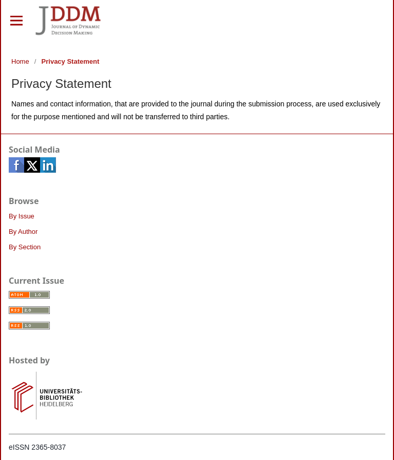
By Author (23, 231)
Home (20, 61)
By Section (25, 247)
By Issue (21, 216)
